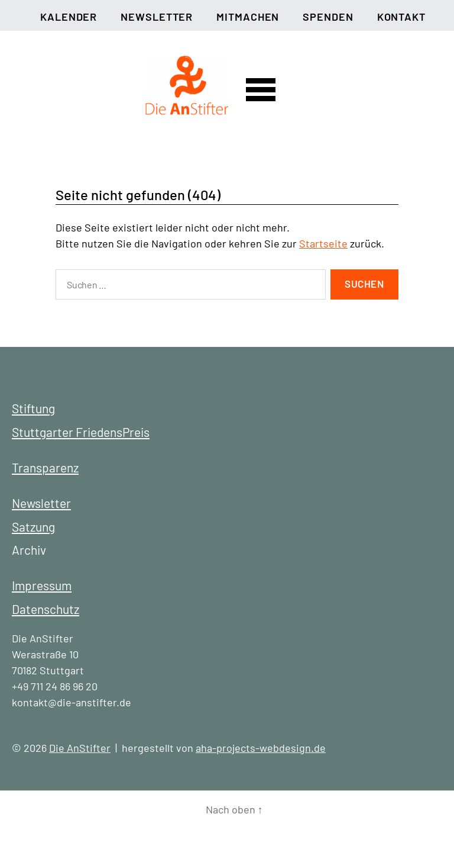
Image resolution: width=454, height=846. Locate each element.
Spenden (328, 16)
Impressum (42, 585)
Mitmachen (247, 16)
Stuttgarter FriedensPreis (81, 431)
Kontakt (401, 16)
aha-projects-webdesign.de (261, 747)
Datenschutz (45, 608)
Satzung (33, 526)
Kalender (68, 16)
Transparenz (45, 467)
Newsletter (157, 16)
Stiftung (33, 408)
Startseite (323, 243)
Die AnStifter (80, 747)
